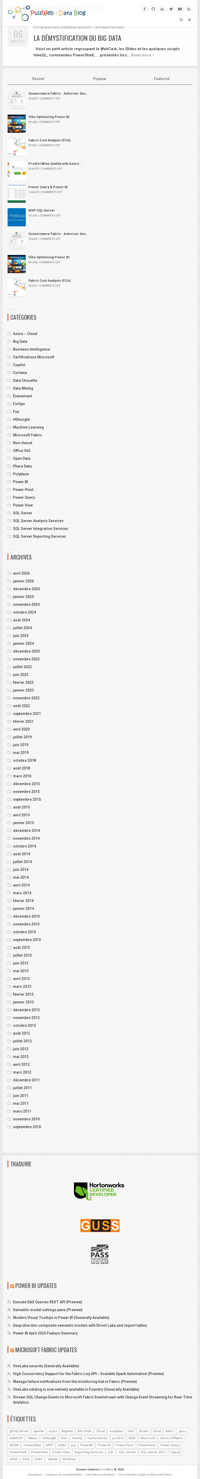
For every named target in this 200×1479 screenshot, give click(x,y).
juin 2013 (20, 963)
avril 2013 (21, 979)
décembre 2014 (26, 831)
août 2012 (21, 1033)
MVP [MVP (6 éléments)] (49, 1445)
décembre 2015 (26, 784)
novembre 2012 (26, 1018)
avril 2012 (21, 1064)
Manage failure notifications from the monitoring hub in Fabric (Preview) (75, 1381)
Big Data (54, 27)
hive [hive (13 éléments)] (64, 1438)
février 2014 (23, 901)
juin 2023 (20, 675)
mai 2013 (21, 971)
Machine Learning (28, 427)
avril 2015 (21, 815)
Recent (38, 79)
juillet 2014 (22, 862)
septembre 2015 (27, 799)
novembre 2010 (26, 1119)
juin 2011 (20, 1096)
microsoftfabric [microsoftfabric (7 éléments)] (171, 1438)
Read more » (142, 55)
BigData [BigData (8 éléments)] (67, 1431)
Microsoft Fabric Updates (46, 1349)
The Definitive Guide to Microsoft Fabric (145, 1474)
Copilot (19, 365)
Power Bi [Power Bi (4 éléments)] (104, 1445)
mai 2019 (21, 753)
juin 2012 (20, 1049)
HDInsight (85, 27)
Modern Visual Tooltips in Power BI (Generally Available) (61, 1318)
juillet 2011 (22, 1088)
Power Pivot (23, 490)
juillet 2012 (22, 1041)
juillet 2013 (22, 955)
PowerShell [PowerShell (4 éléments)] (17, 1452)
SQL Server (22, 513)
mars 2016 (22, 776)
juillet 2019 (22, 737)
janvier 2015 (23, 823)
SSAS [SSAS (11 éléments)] (13, 1459)
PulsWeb (107, 1469)
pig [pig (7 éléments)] (73, 1445)
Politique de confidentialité (64, 1474)
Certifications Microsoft (33, 357)
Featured (162, 79)
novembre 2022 (26, 698)
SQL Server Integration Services (40, 529)
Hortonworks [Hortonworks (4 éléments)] (98, 1438)
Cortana (20, 373)
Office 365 (21, 451)
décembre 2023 (26, 651)
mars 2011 (22, 1111)
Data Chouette (25, 380)
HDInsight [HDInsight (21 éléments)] (49, 1438)
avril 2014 (21, 885)
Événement (68, 27)
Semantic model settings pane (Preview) (48, 1310)
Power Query (24, 497)
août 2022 (21, 706)
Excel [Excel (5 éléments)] (157, 1431)
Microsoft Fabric (27, 435)
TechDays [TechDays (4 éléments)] (70, 1459)
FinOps (19, 404)
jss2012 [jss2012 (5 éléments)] (118, 1438)
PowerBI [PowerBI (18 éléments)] (86, 1445)
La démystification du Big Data (77, 38)
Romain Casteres (111, 27)
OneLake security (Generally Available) (46, 1366)
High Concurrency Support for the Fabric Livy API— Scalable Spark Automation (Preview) (88, 1374)
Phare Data (22, 466)
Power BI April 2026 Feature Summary (45, 1333)
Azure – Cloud (25, 334)
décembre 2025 (26, 589)
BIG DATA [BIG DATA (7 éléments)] (84, 1431)
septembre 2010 (27, 1127)
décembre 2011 (26, 1080)
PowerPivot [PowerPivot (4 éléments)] (147, 1445)
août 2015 (21, 807)
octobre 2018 (24, 760)
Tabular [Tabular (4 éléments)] (52, 1459)
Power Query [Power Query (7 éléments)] (170, 1445)
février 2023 (23, 682)
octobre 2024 (24, 612)
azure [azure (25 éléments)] (53, 1431)
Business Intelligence (31, 349)
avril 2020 (21, 729)
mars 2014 (22, 893)
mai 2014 (21, 877)
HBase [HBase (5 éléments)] (32, 1438)
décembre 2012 (26, 1010)
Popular (100, 79)
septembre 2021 (27, 714)
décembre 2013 (26, 916)
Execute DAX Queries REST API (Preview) (47, 1302)
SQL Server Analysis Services (38, 521)
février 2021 (23, 721)
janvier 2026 (23, 581)
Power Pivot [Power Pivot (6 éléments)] (124, 1445)
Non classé (22, 443)
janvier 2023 (23, 690)
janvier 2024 (23, 643)
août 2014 (21, 854)
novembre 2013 (26, 924)
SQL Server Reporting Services (39, 536)
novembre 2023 (26, 659)
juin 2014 (20, 869)
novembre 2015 (26, 792)
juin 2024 (20, 636)
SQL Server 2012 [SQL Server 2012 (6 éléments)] (153, 1452)
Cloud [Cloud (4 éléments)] (100, 1431)
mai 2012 (21, 1057)
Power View (23, 505)
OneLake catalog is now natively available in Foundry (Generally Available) (76, 1389)
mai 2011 (21, 1103)
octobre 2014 (24, 846)
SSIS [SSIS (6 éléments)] (26, 1459)
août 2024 (21, 620)
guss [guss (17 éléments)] (182, 1431)
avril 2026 (21, 573)
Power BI (20, 482)
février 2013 (23, 994)
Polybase (21, 474)
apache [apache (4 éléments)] (39, 1431)
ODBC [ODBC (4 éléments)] (62, 1445)
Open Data (21, 458)
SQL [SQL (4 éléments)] (111, 1452)
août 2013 (21, 947)
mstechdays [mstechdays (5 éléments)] (32, 1445)
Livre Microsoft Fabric (100, 1474)
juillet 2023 (22, 667)
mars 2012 (22, 1072)
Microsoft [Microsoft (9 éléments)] (147, 1438)
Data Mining (23, 388)
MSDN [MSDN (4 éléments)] (14, 1445)
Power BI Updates (36, 1285)
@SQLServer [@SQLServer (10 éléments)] (19, 1431)
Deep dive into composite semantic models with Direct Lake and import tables (80, 1325)
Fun (16, 412)
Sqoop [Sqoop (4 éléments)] (175, 1452)
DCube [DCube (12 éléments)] (143, 1431)
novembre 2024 (26, 604)
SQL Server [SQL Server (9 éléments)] (127, 1452)
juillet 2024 (22, 628)
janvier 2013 (23, 1002)
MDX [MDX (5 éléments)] (132, 1438)
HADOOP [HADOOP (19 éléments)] (16, 1438)
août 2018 (21, 768)
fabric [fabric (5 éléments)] (170, 1431)
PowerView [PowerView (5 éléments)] (39, 1452)
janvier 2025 (23, 597)
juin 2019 (20, 745)
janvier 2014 (23, 908)
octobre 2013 (24, 932)
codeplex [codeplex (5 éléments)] (116, 1431)
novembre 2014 (26, 838)
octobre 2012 (24, 1025)
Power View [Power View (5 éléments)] (61, 1452)
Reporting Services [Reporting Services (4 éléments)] (88, 1452)
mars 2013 (22, 986)
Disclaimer (35, 1474)
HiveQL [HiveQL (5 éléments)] (77, 1438)
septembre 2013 (27, 940)
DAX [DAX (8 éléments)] (131, 1431)
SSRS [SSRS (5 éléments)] (38, 1459)
